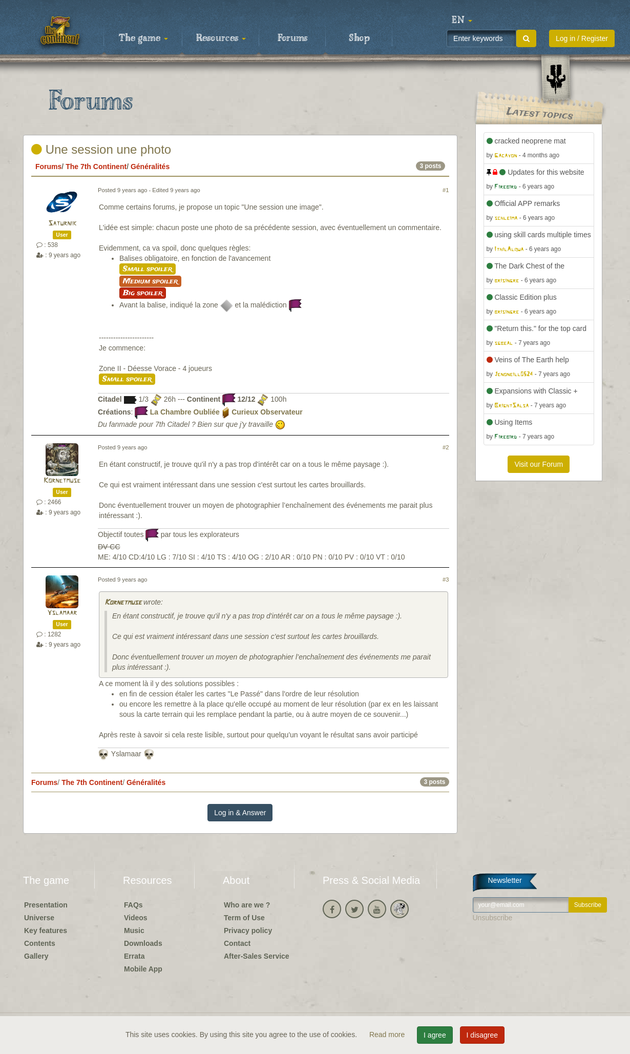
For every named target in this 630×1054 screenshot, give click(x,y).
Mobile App (143, 969)
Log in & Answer (240, 813)
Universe (39, 918)
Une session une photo (101, 149)
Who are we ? (247, 905)
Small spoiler (147, 269)
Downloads (143, 943)
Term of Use (244, 918)
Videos (136, 918)
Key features (45, 930)
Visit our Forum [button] (538, 464)
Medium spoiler (150, 281)
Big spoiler (142, 293)
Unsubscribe (493, 918)
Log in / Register (582, 38)
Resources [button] (221, 38)
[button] (462, 20)
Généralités (150, 166)
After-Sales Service (256, 956)
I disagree (482, 1035)
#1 (446, 190)
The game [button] (143, 38)
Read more (388, 1034)
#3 (446, 579)
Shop (359, 38)
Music (134, 930)
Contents (39, 943)
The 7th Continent (96, 166)
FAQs (133, 905)
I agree (435, 1035)
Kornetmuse (62, 481)
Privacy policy (248, 930)
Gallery (36, 956)
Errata (134, 956)
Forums (292, 38)
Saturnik (62, 224)
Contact (237, 943)
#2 (446, 447)
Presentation (46, 905)
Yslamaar (62, 613)
